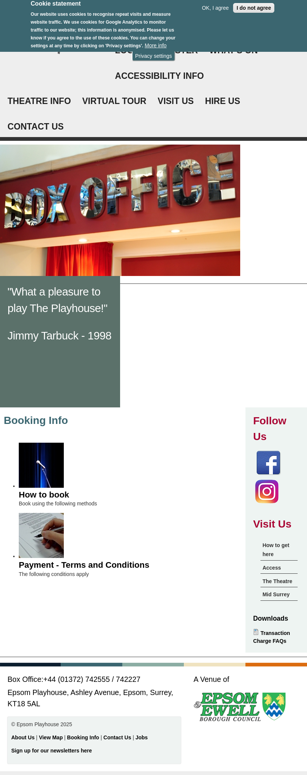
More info (156, 42)
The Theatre (277, 581)
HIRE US (222, 101)
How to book (44, 494)
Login (128, 50)
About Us (23, 737)
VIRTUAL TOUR (114, 101)
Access (271, 568)
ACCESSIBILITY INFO (159, 76)
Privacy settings (153, 53)
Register (176, 50)
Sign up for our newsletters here (51, 751)
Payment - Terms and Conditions (84, 565)
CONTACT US (36, 126)
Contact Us (118, 737)
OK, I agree (215, 5)
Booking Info (83, 737)
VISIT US (176, 101)
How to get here (275, 550)
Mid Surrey (275, 594)
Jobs (141, 737)
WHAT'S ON (233, 50)
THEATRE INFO (39, 101)
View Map (51, 737)
